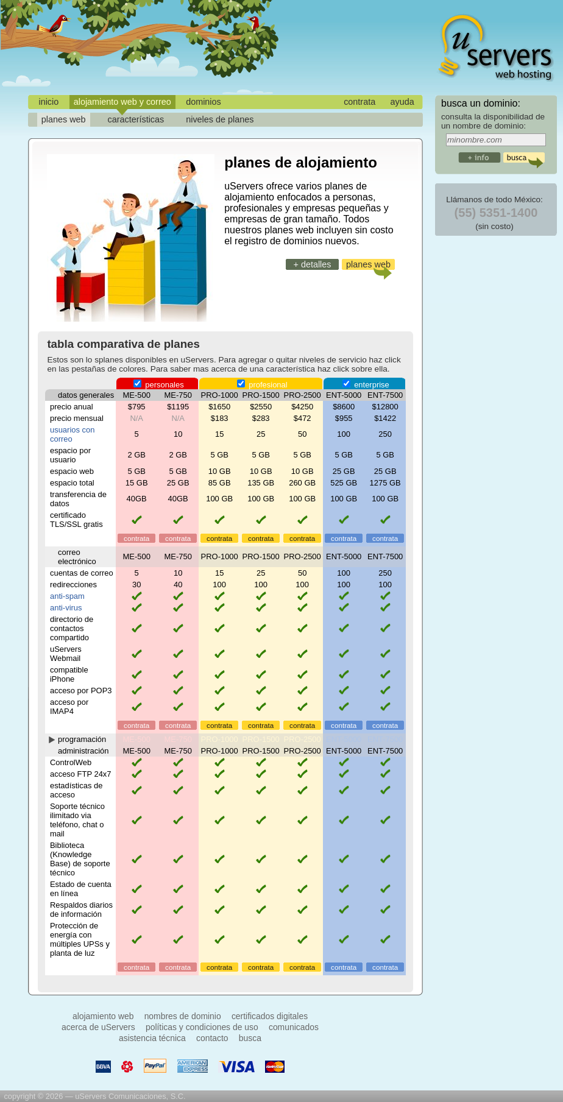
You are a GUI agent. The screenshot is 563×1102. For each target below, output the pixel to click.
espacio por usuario (70, 455)
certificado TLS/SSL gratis (76, 519)
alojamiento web (103, 1016)
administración (83, 750)
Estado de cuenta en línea (81, 889)
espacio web (72, 471)
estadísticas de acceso (76, 790)
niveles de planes (219, 119)
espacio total (72, 482)
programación (82, 739)
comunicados (294, 1027)
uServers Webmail (66, 654)
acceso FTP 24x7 (81, 774)
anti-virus (66, 607)
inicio (48, 102)
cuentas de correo (81, 572)
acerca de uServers (98, 1027)
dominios (203, 102)
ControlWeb (70, 762)
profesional (262, 384)
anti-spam (67, 596)
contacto (212, 1038)
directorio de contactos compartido (71, 628)
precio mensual (77, 418)
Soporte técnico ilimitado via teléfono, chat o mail (77, 820)
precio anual (71, 406)
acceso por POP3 (81, 690)
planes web (63, 119)
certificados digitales (270, 1016)
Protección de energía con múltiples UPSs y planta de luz (80, 939)
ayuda (402, 102)
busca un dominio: (480, 103)
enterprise (365, 384)
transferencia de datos (78, 499)
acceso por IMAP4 (69, 707)
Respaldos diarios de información (81, 909)
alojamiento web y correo (122, 102)
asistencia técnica (152, 1038)
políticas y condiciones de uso (202, 1027)
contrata (359, 102)
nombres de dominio (182, 1016)
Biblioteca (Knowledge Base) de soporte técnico (80, 859)
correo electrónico (77, 557)
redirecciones (73, 584)
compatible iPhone (69, 674)
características (136, 119)
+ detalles (312, 264)
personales (158, 384)
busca (250, 1038)
